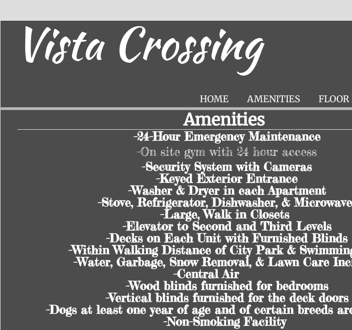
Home (214, 98)
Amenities (273, 98)
